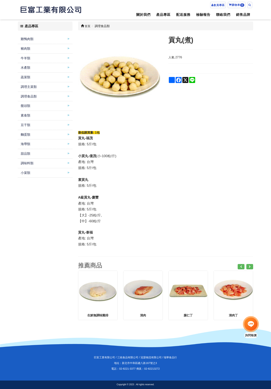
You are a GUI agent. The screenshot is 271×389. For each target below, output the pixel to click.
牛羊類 (25, 58)
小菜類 (25, 173)
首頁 (85, 26)
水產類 (25, 67)
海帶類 (25, 144)
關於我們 (143, 15)
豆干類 (25, 125)
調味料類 (27, 163)
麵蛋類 (25, 134)
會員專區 (219, 5)
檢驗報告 (203, 15)
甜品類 (25, 153)
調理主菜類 (29, 87)
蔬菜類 (25, 77)
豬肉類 (25, 48)
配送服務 (183, 15)
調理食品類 (29, 96)
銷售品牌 (243, 15)
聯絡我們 (223, 15)
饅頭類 (25, 106)
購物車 (236, 5)
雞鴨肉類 (27, 39)
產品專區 (163, 15)
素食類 (25, 115)
